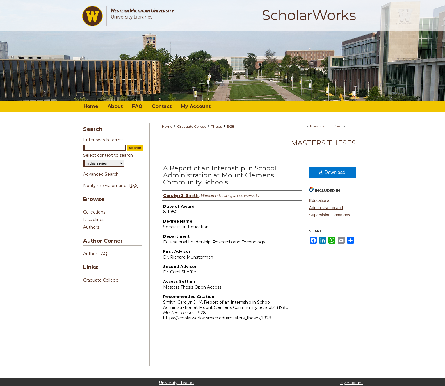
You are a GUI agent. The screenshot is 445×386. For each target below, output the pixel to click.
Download (332, 172)
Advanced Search (101, 174)
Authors (91, 227)
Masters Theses (323, 143)
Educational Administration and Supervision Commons (329, 207)
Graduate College (191, 126)
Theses (216, 126)
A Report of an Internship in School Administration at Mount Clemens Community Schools (219, 175)
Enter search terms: (103, 140)
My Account (351, 382)
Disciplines (93, 219)
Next (338, 126)
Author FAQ (95, 253)
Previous (317, 126)
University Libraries (176, 382)
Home (167, 126)
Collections (94, 212)
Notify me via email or (110, 185)
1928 (230, 126)
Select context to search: (108, 155)
